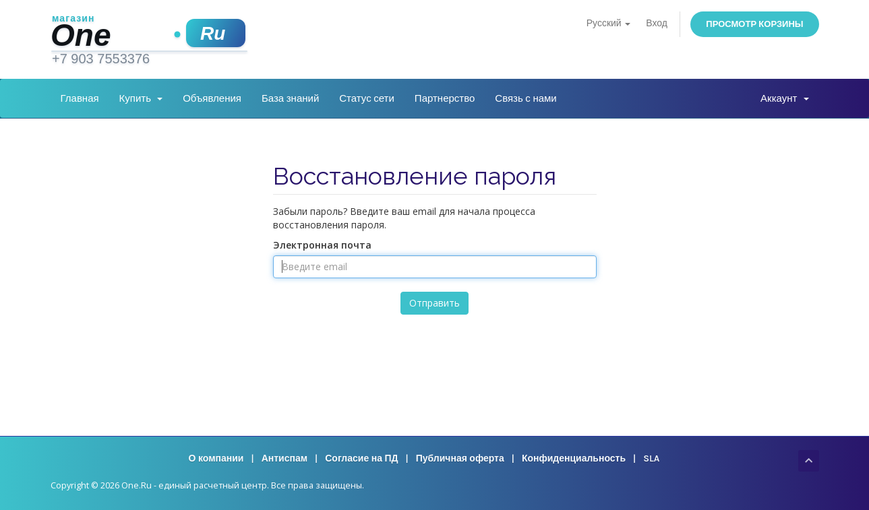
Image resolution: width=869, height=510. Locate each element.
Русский (608, 23)
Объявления (212, 98)
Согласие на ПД (361, 458)
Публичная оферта (460, 458)
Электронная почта (322, 244)
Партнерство (445, 98)
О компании (216, 458)
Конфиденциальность (574, 458)
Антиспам (284, 458)
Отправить (434, 302)
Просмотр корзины (754, 24)
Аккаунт (784, 98)
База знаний (290, 98)
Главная (80, 98)
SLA (651, 458)
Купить (141, 98)
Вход (656, 23)
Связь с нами (525, 98)
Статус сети (366, 98)
